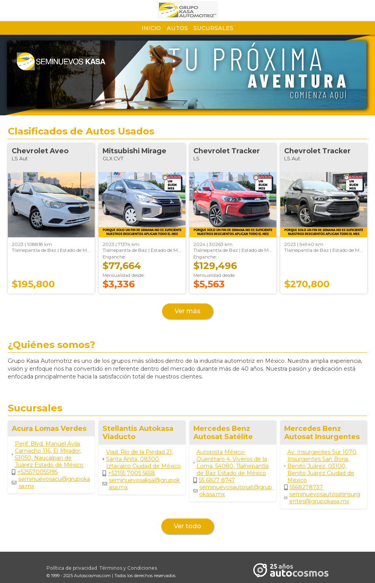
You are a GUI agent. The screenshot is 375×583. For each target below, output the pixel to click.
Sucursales (213, 28)
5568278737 (303, 487)
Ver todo (187, 526)
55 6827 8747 (214, 480)
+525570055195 (35, 471)
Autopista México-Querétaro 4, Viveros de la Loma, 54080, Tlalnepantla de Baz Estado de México (231, 462)
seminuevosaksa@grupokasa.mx (141, 484)
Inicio (151, 28)
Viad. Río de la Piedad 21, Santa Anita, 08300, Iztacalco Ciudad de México (142, 459)
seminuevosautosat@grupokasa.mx (232, 491)
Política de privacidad (72, 568)
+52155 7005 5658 (129, 473)
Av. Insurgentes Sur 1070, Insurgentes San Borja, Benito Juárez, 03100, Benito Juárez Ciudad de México (320, 466)
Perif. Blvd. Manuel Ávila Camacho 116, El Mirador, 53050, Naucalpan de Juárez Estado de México (47, 454)
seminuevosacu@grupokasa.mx (51, 482)
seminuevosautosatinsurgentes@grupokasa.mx (322, 498)
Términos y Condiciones (128, 568)
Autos (177, 28)
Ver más (187, 311)
